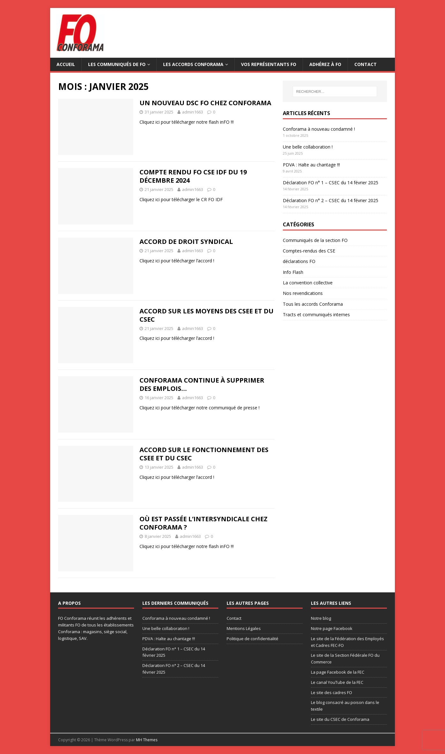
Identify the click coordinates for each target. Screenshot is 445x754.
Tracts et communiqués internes (316, 314)
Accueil (66, 64)
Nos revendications (303, 293)
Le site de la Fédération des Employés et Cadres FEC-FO (347, 642)
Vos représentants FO (268, 64)
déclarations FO (299, 261)
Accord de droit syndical (186, 241)
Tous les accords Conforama (313, 304)
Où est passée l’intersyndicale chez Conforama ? (204, 523)
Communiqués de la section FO (315, 240)
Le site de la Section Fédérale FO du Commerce (345, 658)
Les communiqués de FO (117, 64)
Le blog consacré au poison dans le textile (345, 705)
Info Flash (293, 272)
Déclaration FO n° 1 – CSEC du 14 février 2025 (330, 182)
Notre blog (321, 618)
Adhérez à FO (325, 64)
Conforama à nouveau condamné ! (319, 129)
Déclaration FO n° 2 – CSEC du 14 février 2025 (330, 200)
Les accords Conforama (193, 64)
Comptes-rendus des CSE (309, 251)
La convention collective (308, 283)
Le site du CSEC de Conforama (340, 719)
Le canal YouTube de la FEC (337, 682)
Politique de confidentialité (252, 638)
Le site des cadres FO (331, 692)
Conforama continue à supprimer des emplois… (202, 384)
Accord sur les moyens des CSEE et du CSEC (207, 315)
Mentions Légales (244, 628)
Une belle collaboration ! (308, 147)
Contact (365, 64)
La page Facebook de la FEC (337, 672)
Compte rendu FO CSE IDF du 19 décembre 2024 (193, 176)
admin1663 (192, 112)
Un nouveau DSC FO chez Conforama (205, 103)
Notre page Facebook (331, 628)
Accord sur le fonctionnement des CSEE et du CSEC (204, 453)
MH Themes (146, 740)
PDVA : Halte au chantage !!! (311, 165)
